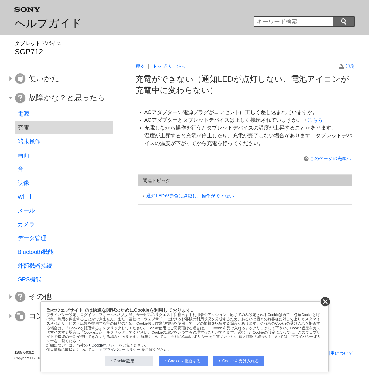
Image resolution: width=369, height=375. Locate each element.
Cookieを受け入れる (240, 361)
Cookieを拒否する (184, 361)
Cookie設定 (124, 361)
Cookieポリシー (105, 345)
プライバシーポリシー (121, 350)
